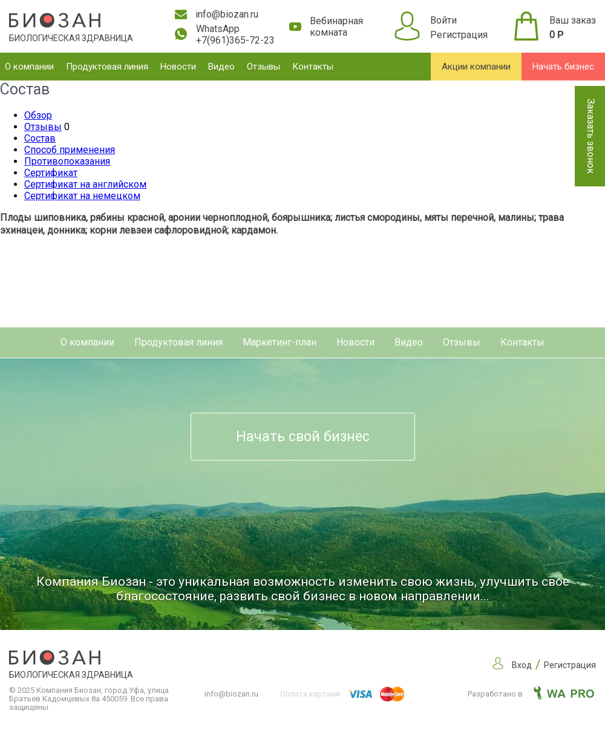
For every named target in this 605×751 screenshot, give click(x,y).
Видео (221, 66)
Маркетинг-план (279, 342)
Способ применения (69, 150)
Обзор (38, 115)
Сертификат (50, 173)
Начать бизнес (563, 66)
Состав (40, 138)
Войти (443, 20)
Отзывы (263, 66)
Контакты (312, 66)
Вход (522, 665)
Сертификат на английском (85, 184)
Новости (178, 66)
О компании (29, 66)
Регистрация (459, 35)
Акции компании (476, 66)
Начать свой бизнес (303, 436)
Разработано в (531, 693)
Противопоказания (67, 161)
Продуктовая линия (107, 66)
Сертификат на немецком (82, 196)
